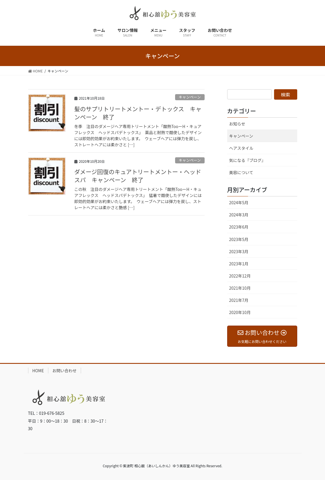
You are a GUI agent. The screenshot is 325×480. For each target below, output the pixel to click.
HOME (38, 370)
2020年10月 (240, 312)
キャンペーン (190, 97)
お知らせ (237, 124)
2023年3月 (239, 251)
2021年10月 (240, 288)
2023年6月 (239, 227)
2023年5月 (239, 239)
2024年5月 (239, 202)
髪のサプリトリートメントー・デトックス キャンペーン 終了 (137, 113)
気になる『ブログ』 (247, 160)
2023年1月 (239, 264)
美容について (241, 172)
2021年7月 (239, 300)
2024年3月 (239, 215)
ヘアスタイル (241, 148)
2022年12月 (240, 276)
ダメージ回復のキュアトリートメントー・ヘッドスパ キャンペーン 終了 (137, 175)
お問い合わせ (64, 370)
